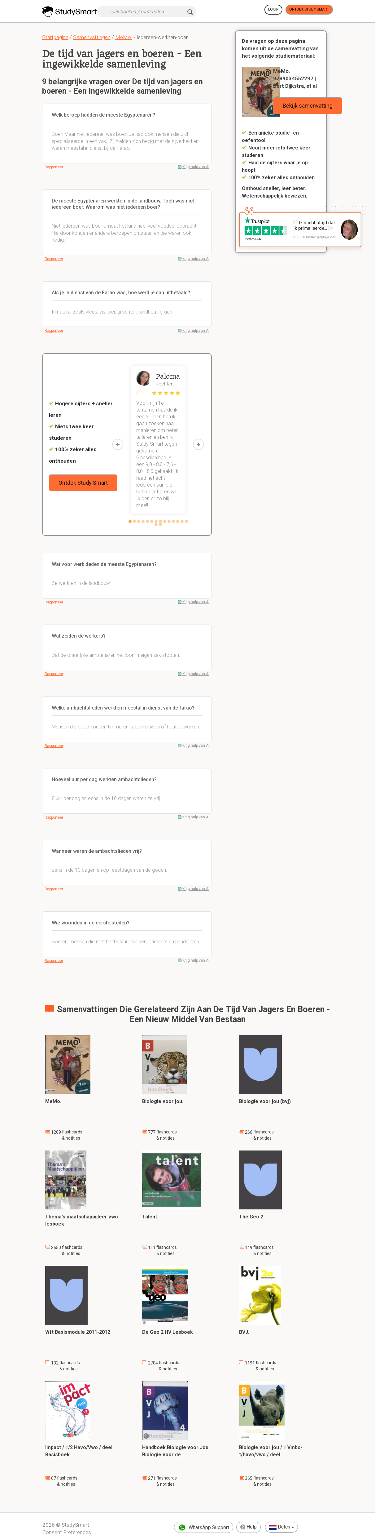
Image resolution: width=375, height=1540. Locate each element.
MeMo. (123, 37)
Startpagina (55, 37)
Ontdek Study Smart (309, 9)
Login (273, 9)
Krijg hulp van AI (195, 167)
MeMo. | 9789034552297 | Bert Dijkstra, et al (295, 78)
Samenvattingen (92, 37)
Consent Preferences (66, 1532)
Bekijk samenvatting (308, 105)
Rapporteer (54, 167)
